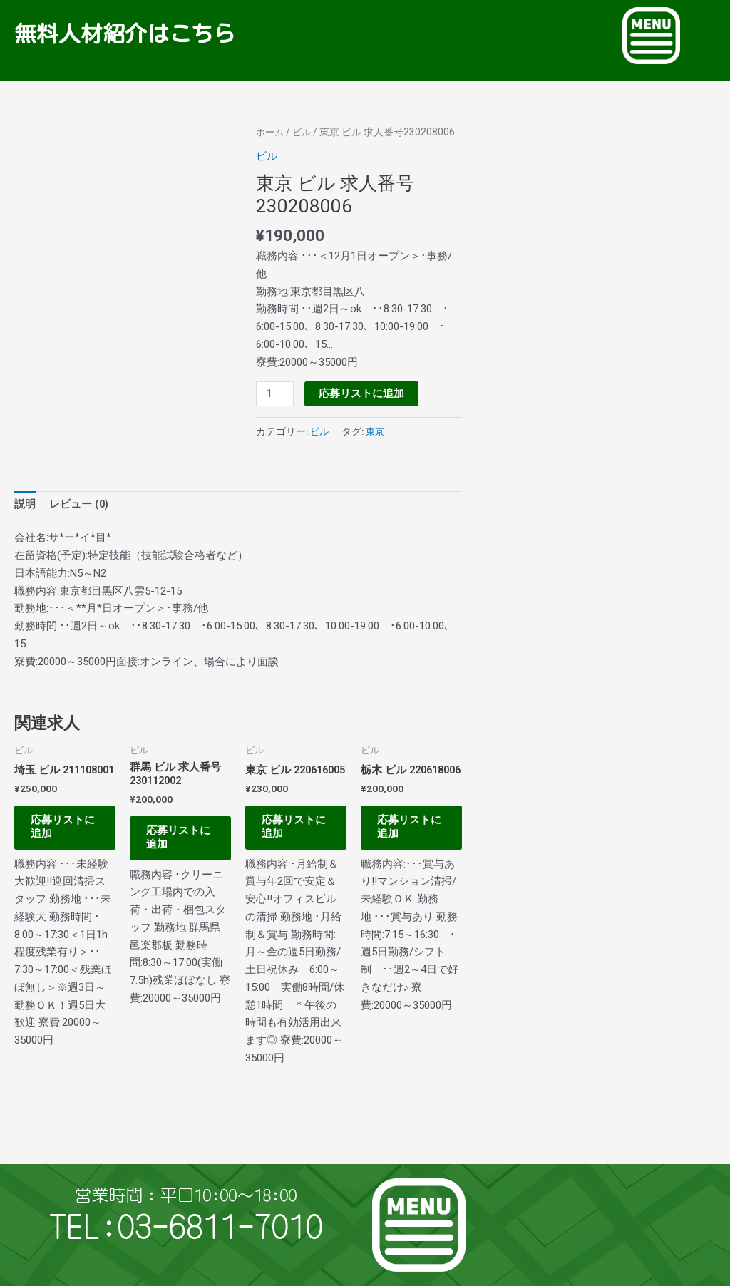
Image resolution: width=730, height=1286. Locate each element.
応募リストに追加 (362, 392)
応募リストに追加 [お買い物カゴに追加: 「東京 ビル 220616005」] (293, 841)
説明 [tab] (25, 504)
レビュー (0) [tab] (79, 504)
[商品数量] (275, 393)
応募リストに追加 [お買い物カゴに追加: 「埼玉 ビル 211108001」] (62, 841)
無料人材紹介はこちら (139, 32)
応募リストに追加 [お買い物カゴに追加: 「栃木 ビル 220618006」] (409, 841)
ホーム (271, 132)
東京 (377, 431)
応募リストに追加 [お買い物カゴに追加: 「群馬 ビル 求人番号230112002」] (178, 841)
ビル (304, 132)
